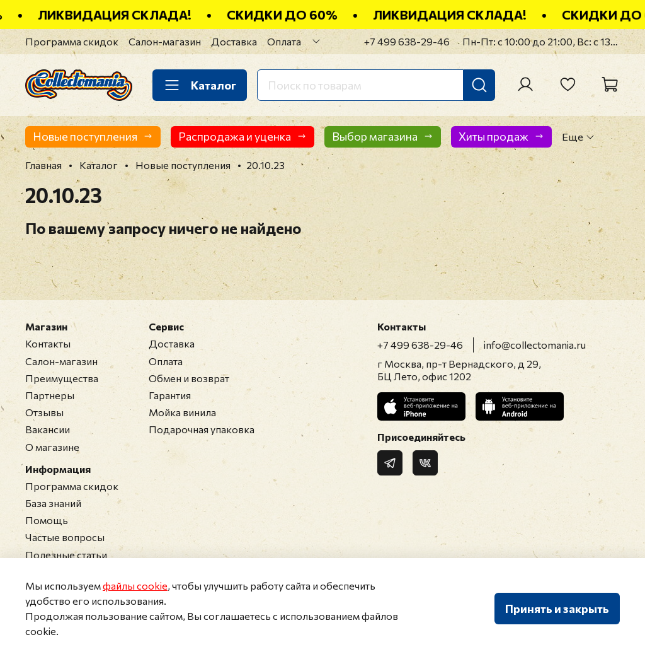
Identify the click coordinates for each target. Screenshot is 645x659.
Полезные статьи (66, 555)
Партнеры (49, 395)
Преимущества (61, 378)
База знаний (53, 503)
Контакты (48, 343)
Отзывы (44, 412)
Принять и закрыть (557, 608)
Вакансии (47, 429)
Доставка (234, 41)
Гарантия (170, 395)
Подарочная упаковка (201, 429)
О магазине (52, 447)
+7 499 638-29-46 (407, 41)
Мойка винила (182, 412)
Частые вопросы (65, 537)
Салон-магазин (164, 41)
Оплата (284, 41)
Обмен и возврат (189, 378)
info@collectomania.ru (535, 345)
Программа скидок (71, 41)
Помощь (46, 520)
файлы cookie (135, 586)
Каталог (199, 85)
